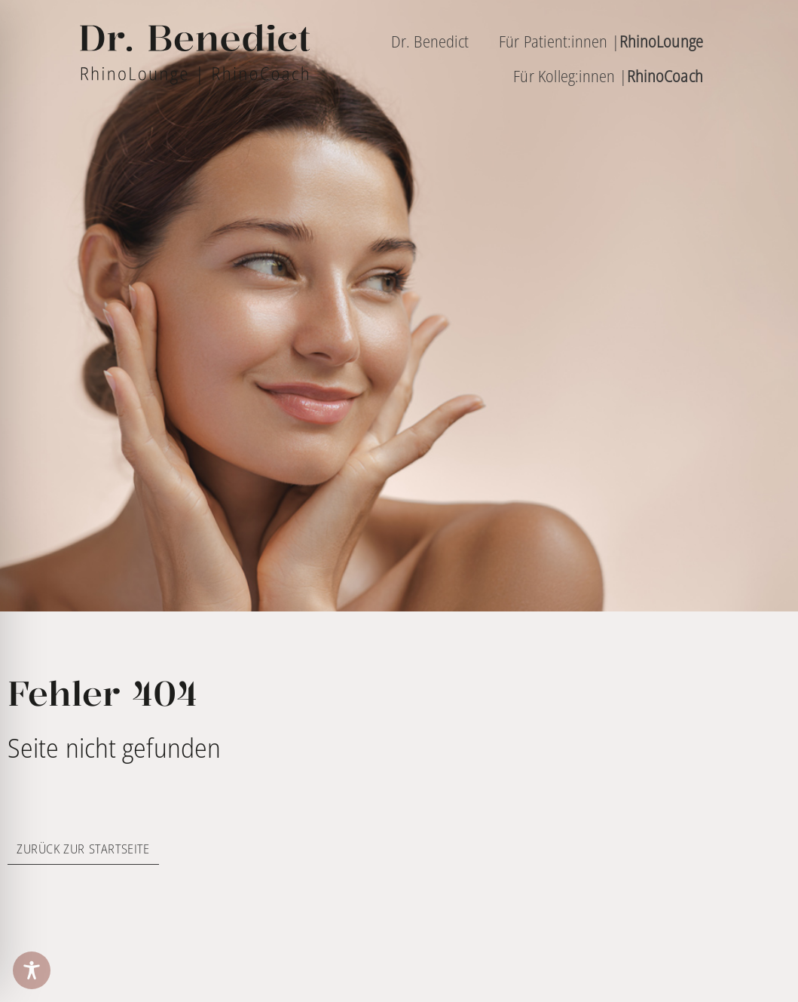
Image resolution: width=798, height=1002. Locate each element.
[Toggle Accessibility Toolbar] (31, 970)
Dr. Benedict (430, 41)
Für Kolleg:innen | (608, 76)
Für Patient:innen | (601, 41)
